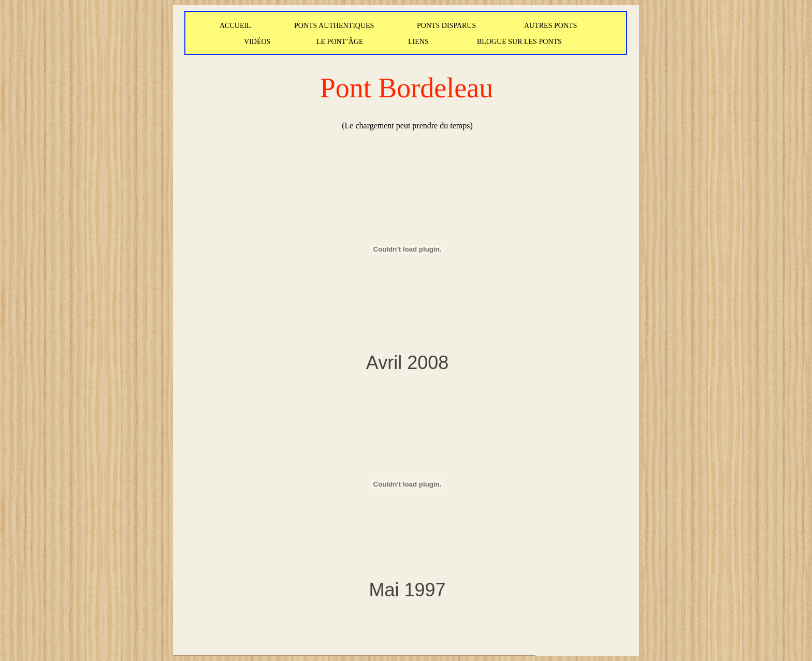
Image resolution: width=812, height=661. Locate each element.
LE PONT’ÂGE (340, 42)
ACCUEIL (235, 26)
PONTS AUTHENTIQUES (334, 26)
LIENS (418, 42)
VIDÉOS (257, 42)
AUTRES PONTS (550, 26)
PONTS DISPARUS (446, 26)
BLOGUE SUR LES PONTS (519, 42)
